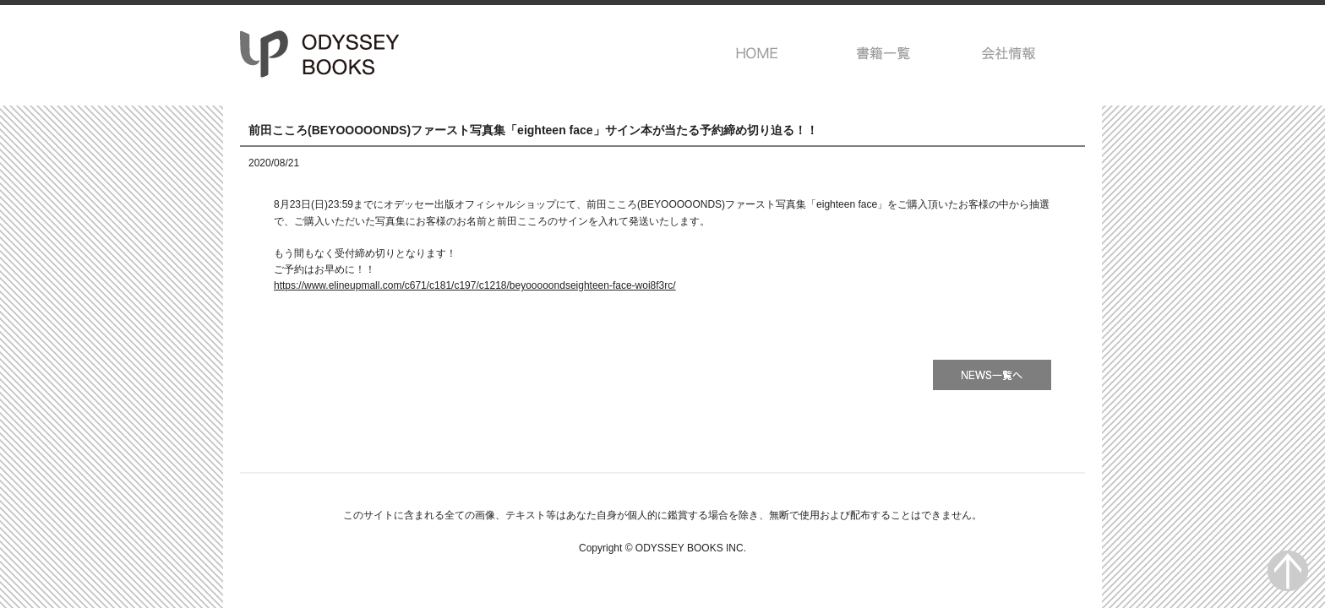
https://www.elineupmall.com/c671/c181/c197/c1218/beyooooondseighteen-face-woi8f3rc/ (475, 285)
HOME (758, 53)
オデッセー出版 (320, 54)
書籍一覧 (883, 53)
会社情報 (1009, 53)
